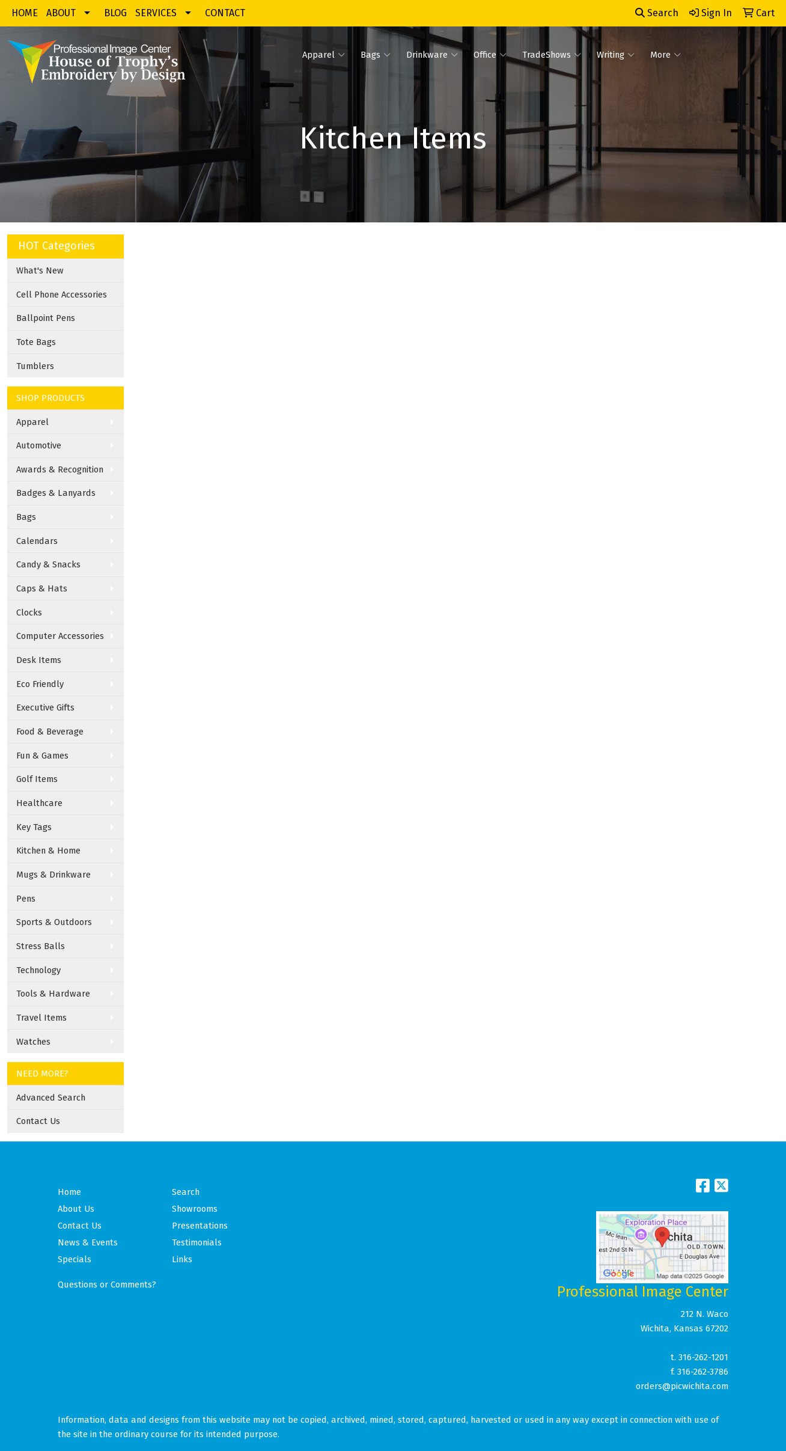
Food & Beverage (50, 731)
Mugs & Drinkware (53, 874)
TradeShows (551, 54)
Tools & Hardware (53, 993)
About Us (76, 1208)
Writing (616, 54)
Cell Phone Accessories (61, 294)
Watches (33, 1041)
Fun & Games (42, 755)
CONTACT (225, 13)
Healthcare (39, 803)
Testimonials (197, 1242)
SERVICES (156, 13)
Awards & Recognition (59, 469)
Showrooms (195, 1208)
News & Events (88, 1242)
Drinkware (432, 54)
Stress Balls (40, 946)
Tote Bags (36, 342)
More (665, 54)
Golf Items (37, 779)
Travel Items (41, 1017)
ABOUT (61, 13)
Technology (38, 970)
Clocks (29, 612)
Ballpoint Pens (45, 318)
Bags (376, 54)
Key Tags (34, 827)
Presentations (200, 1225)
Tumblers (35, 366)
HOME (24, 13)
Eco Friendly (40, 684)
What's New (40, 270)
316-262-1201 (703, 1357)
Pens (25, 898)
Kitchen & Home (48, 850)
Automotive (38, 445)
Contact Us (38, 1121)
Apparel (323, 54)
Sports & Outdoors (54, 922)
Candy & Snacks (48, 564)
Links (182, 1259)
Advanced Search (50, 1097)
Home (69, 1192)
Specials (74, 1259)
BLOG (115, 13)
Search (656, 13)
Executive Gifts (45, 707)
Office (490, 54)
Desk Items (38, 660)
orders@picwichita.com (682, 1386)
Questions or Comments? (107, 1284)
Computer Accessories (60, 636)
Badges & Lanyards (56, 492)
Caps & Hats (41, 588)
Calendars (37, 541)
